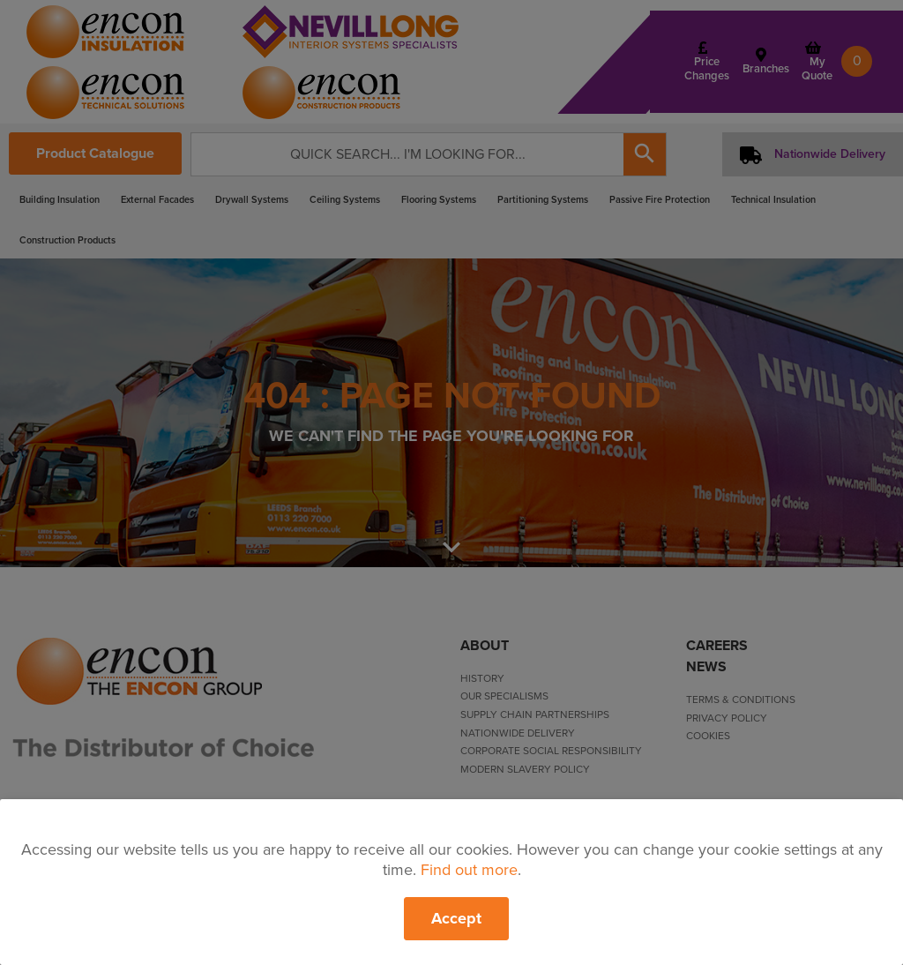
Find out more (469, 869)
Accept (456, 918)
